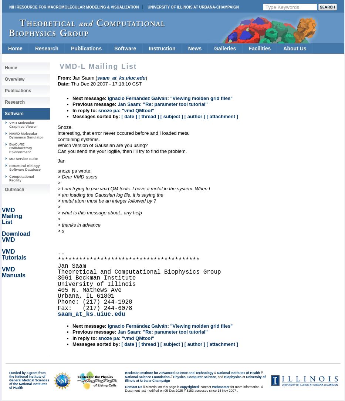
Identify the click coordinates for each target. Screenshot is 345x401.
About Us (294, 48)
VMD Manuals (14, 272)
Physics (179, 377)
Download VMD (16, 237)
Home (15, 48)
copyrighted (189, 387)
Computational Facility (21, 178)
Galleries (225, 48)
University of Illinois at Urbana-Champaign (193, 7)
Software (125, 48)
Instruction (162, 48)
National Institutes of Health (238, 373)
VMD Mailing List (12, 216)
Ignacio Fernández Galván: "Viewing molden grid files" (170, 98)
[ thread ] (148, 116)
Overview (14, 79)
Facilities (259, 48)
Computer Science (201, 377)
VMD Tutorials (14, 254)
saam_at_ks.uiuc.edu (91, 314)
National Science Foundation (147, 377)
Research (46, 48)
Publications (86, 48)
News (195, 48)
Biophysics (232, 377)
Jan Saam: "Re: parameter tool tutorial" (163, 104)
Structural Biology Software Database (25, 167)
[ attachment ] (222, 116)
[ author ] (195, 116)
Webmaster (220, 387)
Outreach (14, 189)
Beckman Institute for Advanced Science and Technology (169, 373)
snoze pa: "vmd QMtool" (126, 110)
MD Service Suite (23, 159)
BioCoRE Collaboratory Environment (20, 148)
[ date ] (129, 116)
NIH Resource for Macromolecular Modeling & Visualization (74, 7)
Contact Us (133, 387)
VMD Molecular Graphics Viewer (23, 124)
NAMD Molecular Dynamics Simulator (26, 135)
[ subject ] (171, 116)
